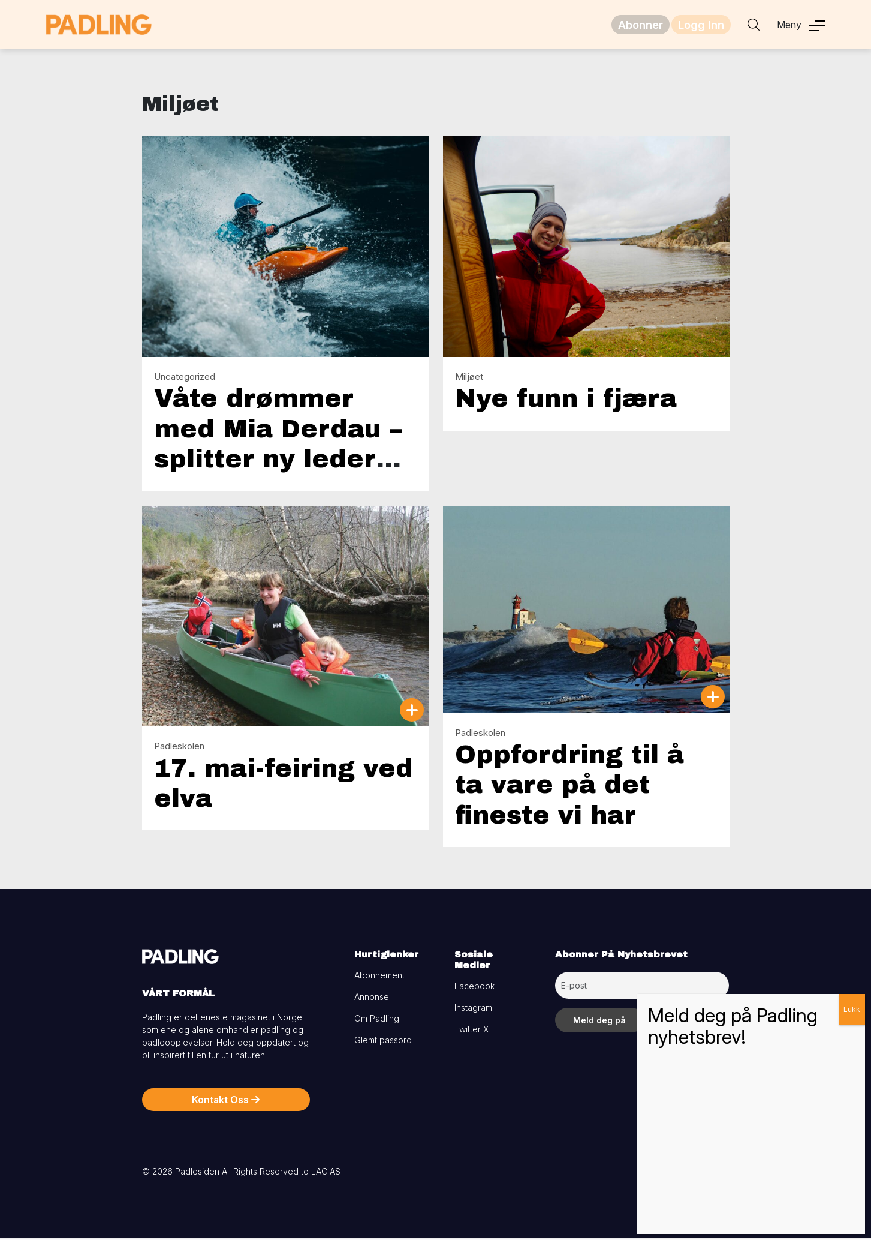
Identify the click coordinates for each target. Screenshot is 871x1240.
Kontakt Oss (226, 1102)
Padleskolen (179, 748)
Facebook (474, 988)
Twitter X (471, 1031)
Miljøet (469, 379)
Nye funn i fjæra (566, 401)
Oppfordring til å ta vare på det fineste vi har (569, 787)
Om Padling (376, 1021)
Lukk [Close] (851, 1009)
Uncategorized (184, 379)
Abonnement (379, 977)
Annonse (371, 999)
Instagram (473, 1010)
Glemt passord (383, 1042)
